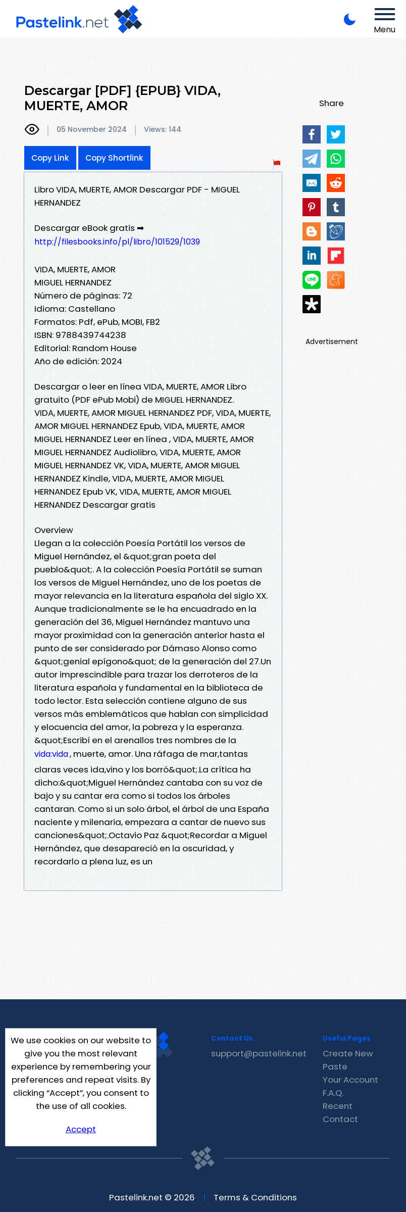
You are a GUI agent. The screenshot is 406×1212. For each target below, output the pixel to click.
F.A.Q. (333, 1093)
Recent (337, 1106)
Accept (81, 1129)
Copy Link (50, 158)
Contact (340, 1119)
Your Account (350, 1080)
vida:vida (51, 754)
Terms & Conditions (255, 1197)
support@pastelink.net (259, 1053)
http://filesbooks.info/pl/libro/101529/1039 (117, 242)
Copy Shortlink (114, 158)
